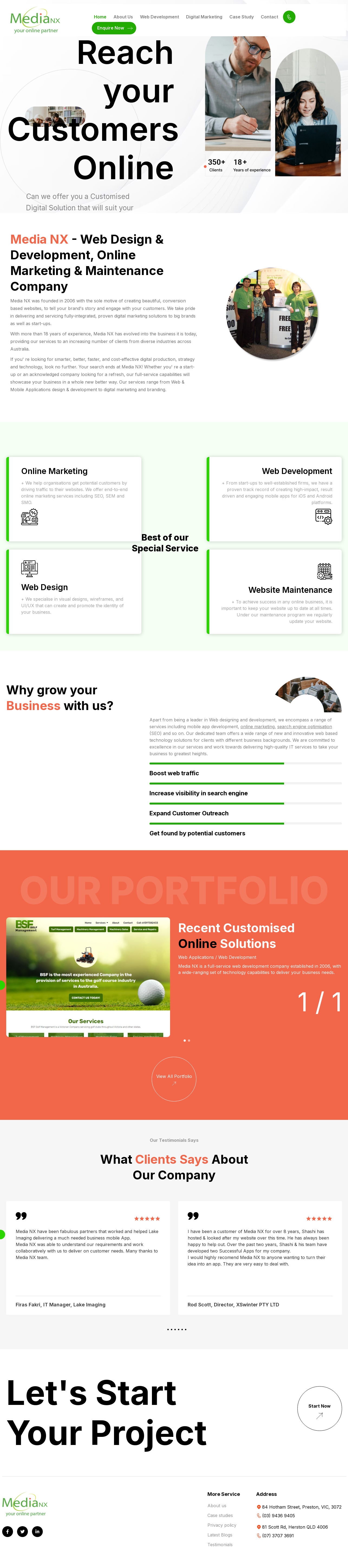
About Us (123, 16)
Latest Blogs (219, 1535)
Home (100, 16)
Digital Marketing (204, 16)
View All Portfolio (174, 1081)
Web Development (159, 16)
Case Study (241, 16)
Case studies (220, 1515)
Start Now (319, 1413)
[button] (185, 1040)
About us (216, 1505)
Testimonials (220, 1544)
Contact (269, 16)
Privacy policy (221, 1525)
